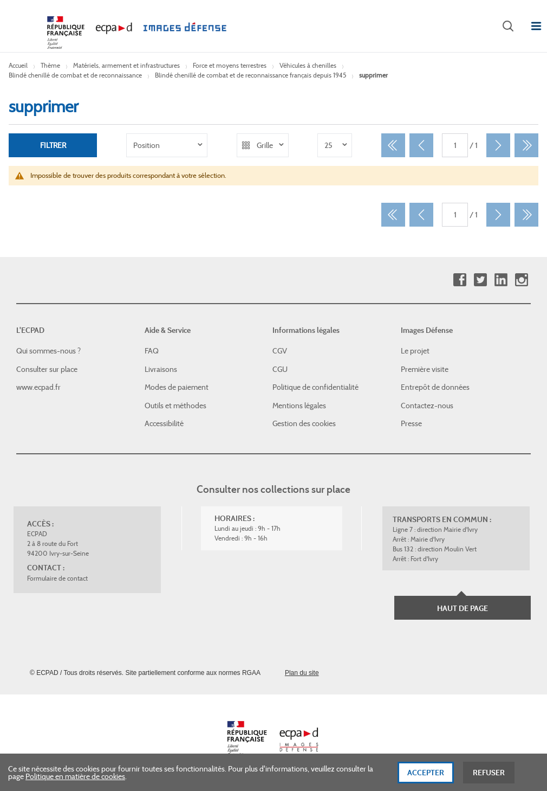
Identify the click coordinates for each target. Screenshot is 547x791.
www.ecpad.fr (38, 387)
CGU (280, 369)
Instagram (521, 280)
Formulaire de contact (57, 578)
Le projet (415, 351)
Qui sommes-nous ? (48, 351)
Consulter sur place (46, 369)
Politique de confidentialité (315, 387)
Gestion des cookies (304, 423)
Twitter (480, 280)
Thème (50, 65)
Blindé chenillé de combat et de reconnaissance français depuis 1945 (250, 75)
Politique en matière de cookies (75, 781)
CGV (279, 351)
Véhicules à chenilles (307, 65)
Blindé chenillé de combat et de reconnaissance (75, 75)
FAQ (152, 351)
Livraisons (161, 369)
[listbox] (166, 145)
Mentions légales (299, 405)
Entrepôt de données (435, 387)
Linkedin (500, 280)
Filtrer (53, 145)
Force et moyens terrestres (229, 65)
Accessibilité (164, 423)
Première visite (424, 369)
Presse (411, 423)
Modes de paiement (177, 387)
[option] (167, 145)
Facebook (459, 280)
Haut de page (462, 608)
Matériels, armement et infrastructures (126, 65)
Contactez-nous (427, 405)
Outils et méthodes (175, 405)
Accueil (18, 65)
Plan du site (302, 673)
